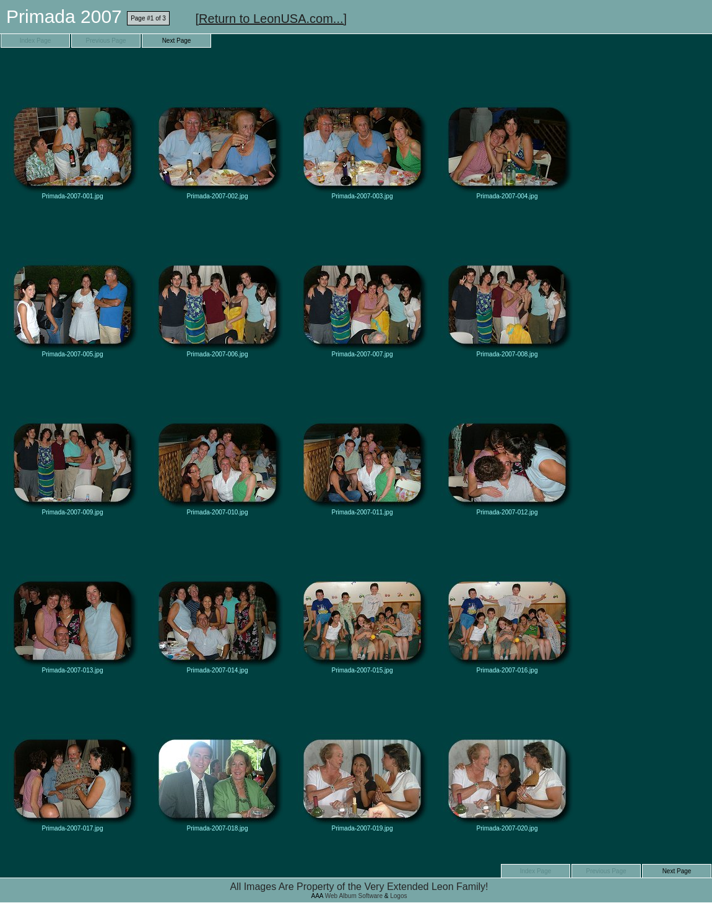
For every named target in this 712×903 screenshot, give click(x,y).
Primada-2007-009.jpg (72, 446)
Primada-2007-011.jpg (362, 446)
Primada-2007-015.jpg (362, 604)
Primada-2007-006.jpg (217, 288)
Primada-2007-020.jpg (507, 763)
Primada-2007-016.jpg (507, 604)
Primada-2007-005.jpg (72, 288)
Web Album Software (354, 895)
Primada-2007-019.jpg (362, 763)
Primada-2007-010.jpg (217, 446)
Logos (398, 895)
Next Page (176, 40)
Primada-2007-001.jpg (72, 130)
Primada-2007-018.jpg (217, 763)
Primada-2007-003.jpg (362, 130)
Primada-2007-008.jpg (507, 288)
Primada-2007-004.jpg (507, 130)
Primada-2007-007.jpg (362, 288)
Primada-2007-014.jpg (217, 604)
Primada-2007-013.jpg (72, 604)
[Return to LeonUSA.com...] (271, 18)
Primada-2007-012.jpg (507, 446)
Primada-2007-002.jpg (217, 130)
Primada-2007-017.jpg (72, 763)
